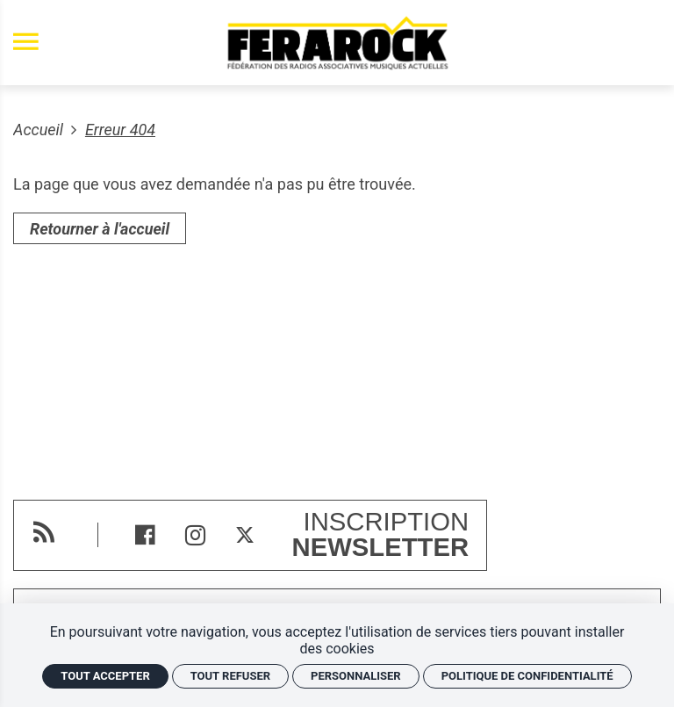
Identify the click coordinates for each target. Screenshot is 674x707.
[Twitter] (245, 535)
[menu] (26, 43)
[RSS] (43, 532)
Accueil (40, 129)
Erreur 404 (120, 129)
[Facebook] (145, 535)
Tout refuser (230, 675)
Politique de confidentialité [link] (527, 675)
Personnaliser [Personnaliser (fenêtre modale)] (356, 675)
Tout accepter (105, 675)
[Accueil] (337, 42)
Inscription (381, 535)
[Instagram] (195, 535)
